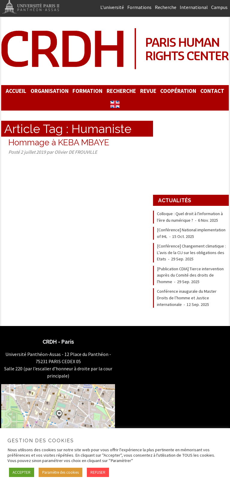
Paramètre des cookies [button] (60, 472)
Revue (148, 90)
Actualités (174, 200)
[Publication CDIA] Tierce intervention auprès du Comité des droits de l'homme (190, 275)
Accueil (16, 90)
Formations (139, 7)
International (194, 7)
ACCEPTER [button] (22, 472)
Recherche (165, 7)
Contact (212, 90)
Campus (219, 7)
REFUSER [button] (97, 472)
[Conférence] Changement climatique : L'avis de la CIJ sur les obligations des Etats (191, 252)
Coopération (178, 90)
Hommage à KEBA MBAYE (58, 142)
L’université (112, 7)
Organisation (50, 90)
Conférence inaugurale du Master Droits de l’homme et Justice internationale (187, 298)
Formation (87, 90)
